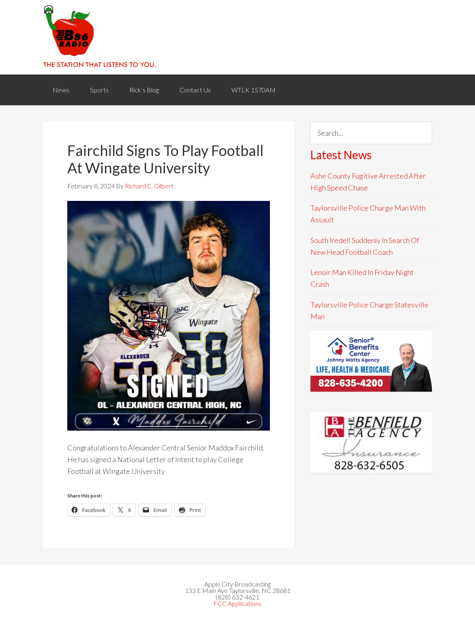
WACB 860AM (237, 37)
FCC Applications (237, 603)
